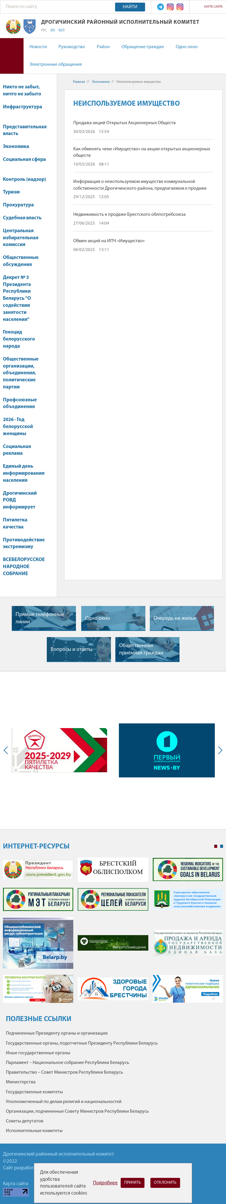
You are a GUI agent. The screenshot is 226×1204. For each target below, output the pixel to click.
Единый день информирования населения (23, 473)
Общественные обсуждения (21, 261)
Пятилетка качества (15, 524)
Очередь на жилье (175, 618)
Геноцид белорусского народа (19, 339)
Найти (130, 7)
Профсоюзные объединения (20, 404)
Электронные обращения (55, 64)
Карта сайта (213, 7)
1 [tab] (215, 846)
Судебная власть (22, 217)
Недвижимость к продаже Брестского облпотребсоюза (129, 214)
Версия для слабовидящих (12, 56)
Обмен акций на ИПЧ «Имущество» (109, 241)
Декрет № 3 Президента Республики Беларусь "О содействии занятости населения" (17, 298)
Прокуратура (21, 205)
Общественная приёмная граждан (141, 649)
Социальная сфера (24, 162)
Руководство (72, 47)
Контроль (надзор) (24, 179)
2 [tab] (221, 846)
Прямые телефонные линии (40, 618)
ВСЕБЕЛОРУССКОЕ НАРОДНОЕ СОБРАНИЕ (24, 566)
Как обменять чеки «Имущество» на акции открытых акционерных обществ (141, 152)
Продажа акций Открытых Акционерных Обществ (124, 123)
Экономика (19, 146)
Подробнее (105, 1183)
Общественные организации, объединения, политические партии (21, 373)
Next (218, 750)
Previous (7, 750)
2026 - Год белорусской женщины (18, 426)
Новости (38, 47)
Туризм (14, 192)
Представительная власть (24, 130)
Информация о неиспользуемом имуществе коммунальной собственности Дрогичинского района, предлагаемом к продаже (140, 185)
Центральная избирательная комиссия (20, 237)
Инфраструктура (22, 110)
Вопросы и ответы (71, 649)
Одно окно (187, 47)
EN (53, 30)
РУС (44, 30)
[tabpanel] (113, 933)
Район (103, 47)
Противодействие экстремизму (24, 544)
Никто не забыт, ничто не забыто (22, 91)
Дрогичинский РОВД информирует (20, 500)
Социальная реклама (17, 450)
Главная (79, 82)
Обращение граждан (143, 47)
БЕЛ (61, 30)
